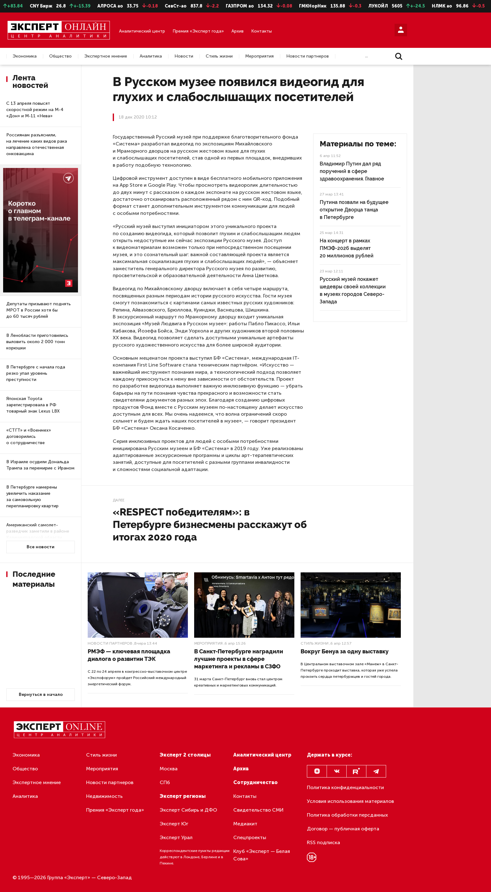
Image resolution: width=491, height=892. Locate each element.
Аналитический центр (142, 31)
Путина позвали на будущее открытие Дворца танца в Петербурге (354, 209)
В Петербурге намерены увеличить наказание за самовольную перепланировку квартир (32, 496)
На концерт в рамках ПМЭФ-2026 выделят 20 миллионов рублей (347, 248)
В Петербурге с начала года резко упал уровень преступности (35, 373)
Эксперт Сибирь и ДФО (188, 810)
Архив (237, 31)
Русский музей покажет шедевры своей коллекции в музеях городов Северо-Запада (353, 290)
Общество (60, 56)
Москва (169, 769)
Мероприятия (259, 56)
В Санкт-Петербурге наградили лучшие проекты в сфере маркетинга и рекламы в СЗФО (238, 659)
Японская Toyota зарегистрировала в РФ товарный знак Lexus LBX (32, 405)
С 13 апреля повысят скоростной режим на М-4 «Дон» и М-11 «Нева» (35, 110)
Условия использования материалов (350, 801)
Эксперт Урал (176, 837)
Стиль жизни (219, 56)
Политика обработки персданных (347, 815)
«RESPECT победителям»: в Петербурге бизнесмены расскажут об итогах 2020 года (210, 524)
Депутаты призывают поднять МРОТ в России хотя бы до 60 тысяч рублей (38, 310)
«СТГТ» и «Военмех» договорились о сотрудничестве (28, 436)
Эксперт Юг (174, 824)
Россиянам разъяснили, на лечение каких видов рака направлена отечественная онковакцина (36, 144)
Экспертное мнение (105, 56)
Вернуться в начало (41, 694)
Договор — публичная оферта (343, 829)
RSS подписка (323, 842)
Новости (183, 56)
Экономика (25, 56)
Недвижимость (104, 796)
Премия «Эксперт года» (198, 31)
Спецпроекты (249, 837)
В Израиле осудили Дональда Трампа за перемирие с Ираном (40, 465)
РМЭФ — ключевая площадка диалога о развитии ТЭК (129, 655)
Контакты (261, 31)
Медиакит (245, 824)
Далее (118, 500)
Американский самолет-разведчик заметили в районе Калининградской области (37, 531)
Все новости (40, 547)
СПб (165, 782)
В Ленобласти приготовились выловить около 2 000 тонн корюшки (37, 342)
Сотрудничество (255, 782)
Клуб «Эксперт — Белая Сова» (261, 855)
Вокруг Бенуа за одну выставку (345, 651)
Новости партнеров (307, 56)
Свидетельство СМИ (258, 810)
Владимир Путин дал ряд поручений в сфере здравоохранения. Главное (352, 171)
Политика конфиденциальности (345, 787)
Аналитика (151, 56)
